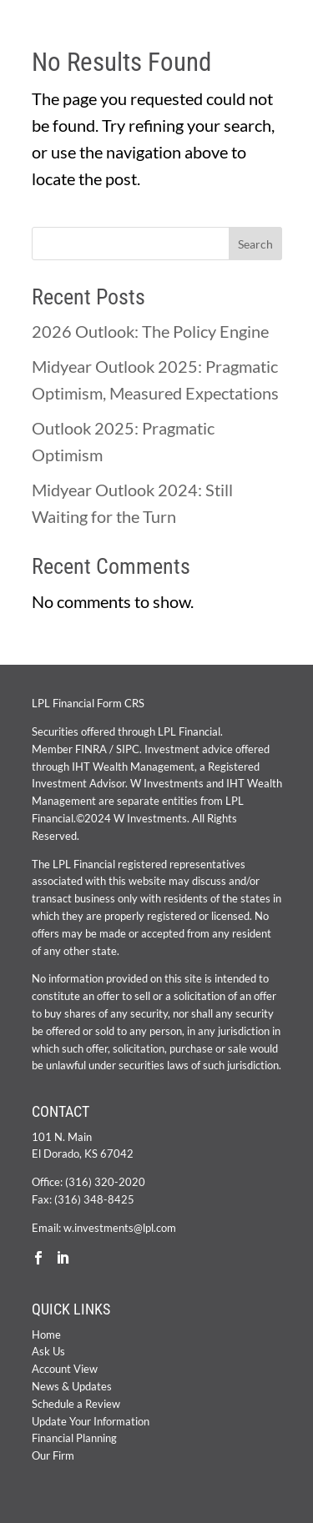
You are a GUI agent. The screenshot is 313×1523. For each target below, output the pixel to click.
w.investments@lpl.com (119, 1227)
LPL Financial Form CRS (88, 703)
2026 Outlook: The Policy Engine (150, 331)
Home (46, 1334)
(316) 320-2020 (105, 1182)
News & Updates (72, 1386)
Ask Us (48, 1351)
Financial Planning (74, 1438)
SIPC (127, 749)
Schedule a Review (76, 1403)
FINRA (91, 749)
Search (255, 244)
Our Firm (53, 1455)
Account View (65, 1368)
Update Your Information (90, 1421)
